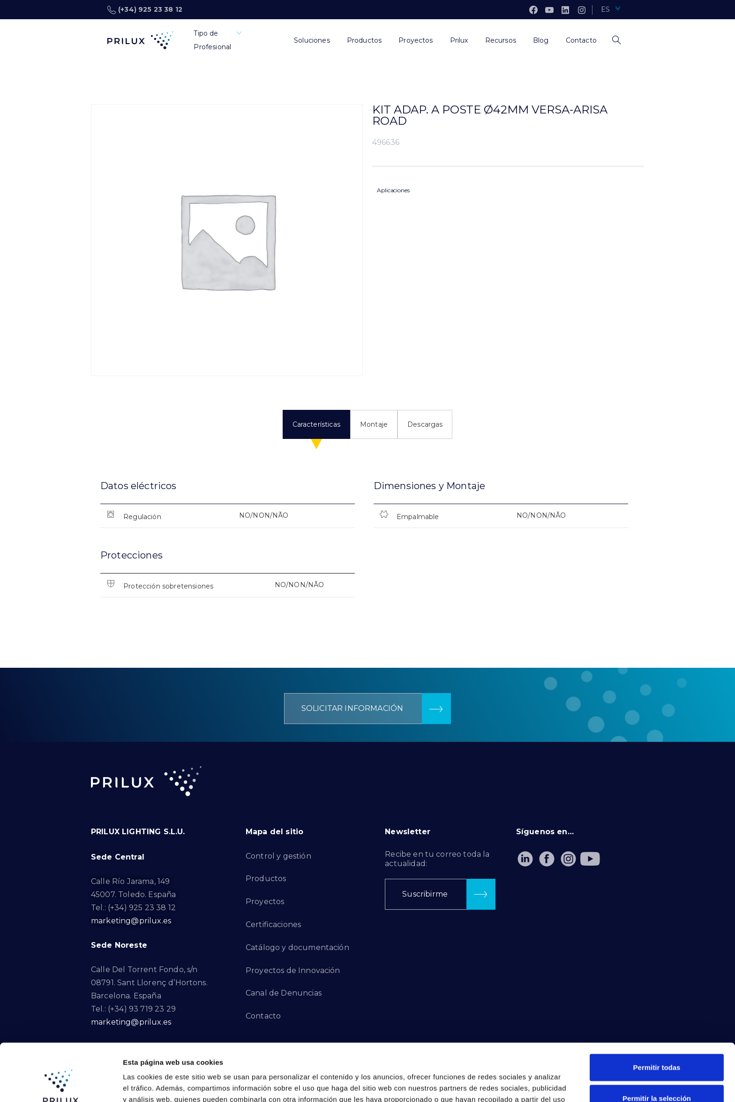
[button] (367, 708)
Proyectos (265, 901)
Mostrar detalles (507, 1083)
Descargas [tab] (424, 424)
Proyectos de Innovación (293, 970)
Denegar (657, 1071)
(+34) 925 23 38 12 (144, 10)
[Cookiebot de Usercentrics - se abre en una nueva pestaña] (61, 1084)
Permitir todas (657, 1010)
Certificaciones (273, 924)
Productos (266, 878)
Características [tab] (316, 424)
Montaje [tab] (374, 424)
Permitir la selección (656, 1041)
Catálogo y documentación (297, 947)
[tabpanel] (367, 547)
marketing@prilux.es (131, 920)
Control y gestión (278, 856)
